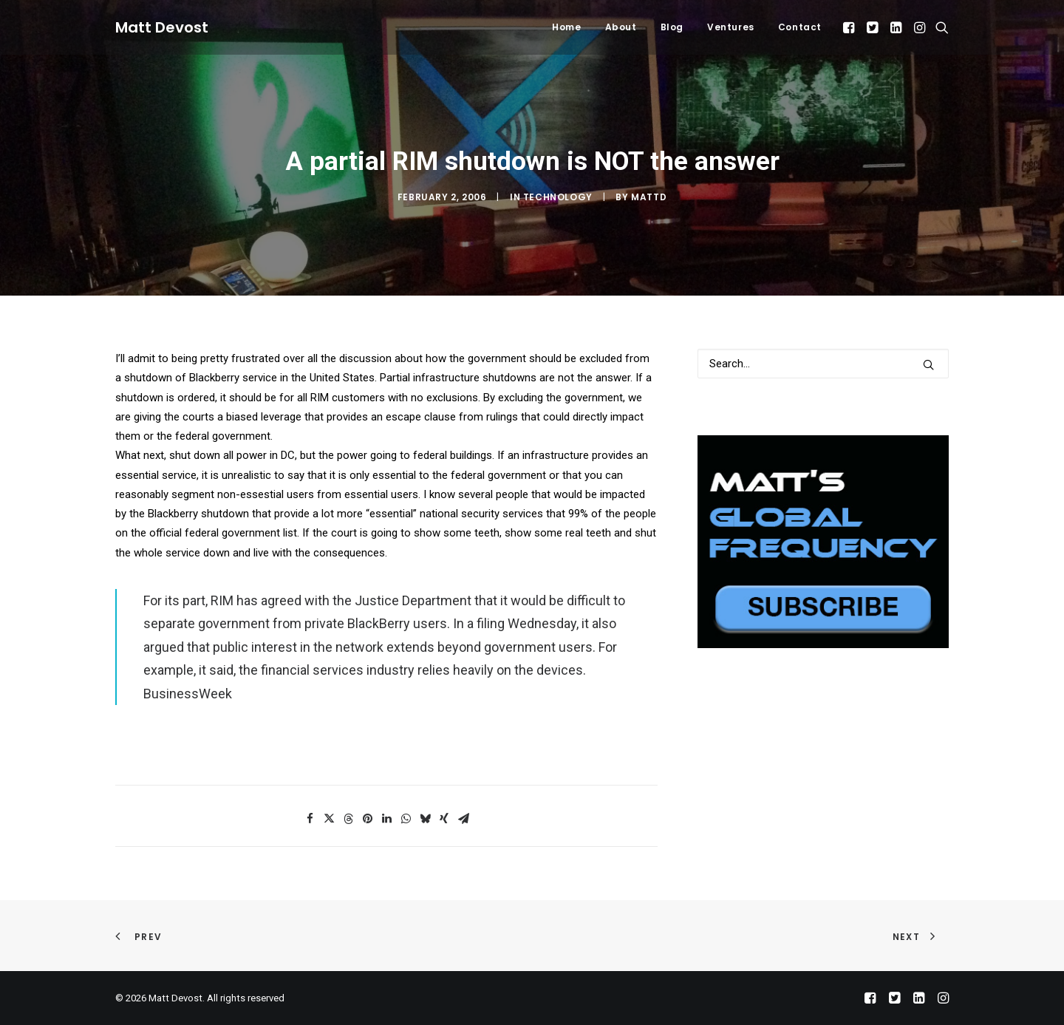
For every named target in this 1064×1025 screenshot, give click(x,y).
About (621, 27)
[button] (850, 27)
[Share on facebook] (309, 819)
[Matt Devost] (161, 27)
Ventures (730, 27)
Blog (672, 27)
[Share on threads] (348, 819)
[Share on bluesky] (425, 819)
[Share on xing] (444, 819)
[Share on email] (463, 819)
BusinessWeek (187, 693)
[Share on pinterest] (367, 819)
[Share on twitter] (329, 819)
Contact (800, 27)
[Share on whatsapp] (406, 819)
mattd (648, 197)
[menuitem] (566, 27)
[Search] (823, 363)
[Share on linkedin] (386, 819)
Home (566, 27)
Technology (558, 197)
